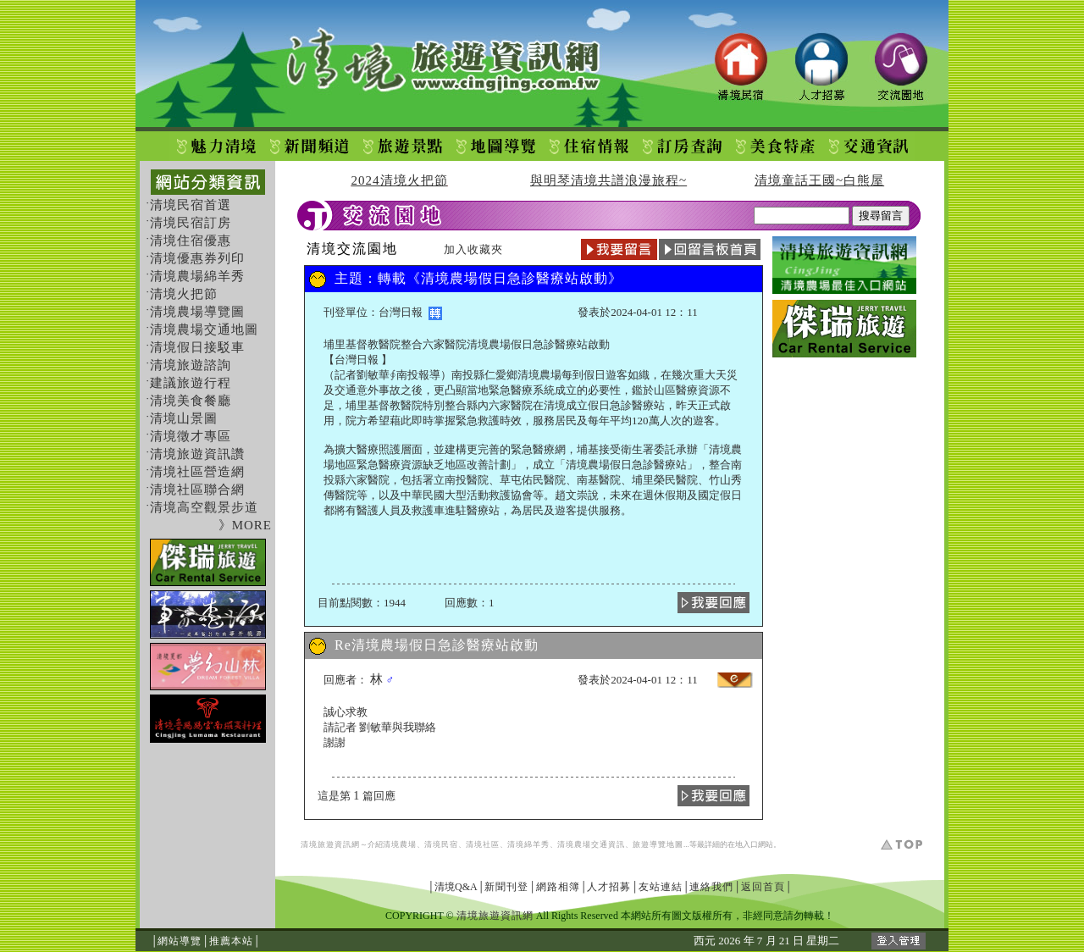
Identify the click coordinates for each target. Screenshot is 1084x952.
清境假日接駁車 (197, 347)
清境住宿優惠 (190, 240)
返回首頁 (763, 887)
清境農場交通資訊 (591, 844)
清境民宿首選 (190, 205)
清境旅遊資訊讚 (197, 454)
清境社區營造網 (197, 472)
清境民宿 (441, 844)
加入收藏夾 (473, 249)
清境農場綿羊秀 (197, 276)
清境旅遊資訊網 (330, 844)
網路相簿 (558, 887)
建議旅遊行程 (190, 383)
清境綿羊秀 (528, 844)
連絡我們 (711, 887)
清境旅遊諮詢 (190, 365)
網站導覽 (180, 941)
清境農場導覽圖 (197, 311)
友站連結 (661, 887)
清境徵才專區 (190, 436)
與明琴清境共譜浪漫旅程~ (608, 180)
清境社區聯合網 (197, 489)
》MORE (245, 525)
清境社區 (483, 844)
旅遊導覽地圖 (658, 844)
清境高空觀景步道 (204, 507)
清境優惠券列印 (197, 258)
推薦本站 (231, 941)
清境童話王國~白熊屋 (819, 180)
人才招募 (609, 887)
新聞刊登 (506, 887)
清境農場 (400, 844)
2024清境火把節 (399, 180)
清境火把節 (184, 294)
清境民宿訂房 (190, 223)
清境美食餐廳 (190, 400)
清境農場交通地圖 (204, 329)
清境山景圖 (184, 418)
